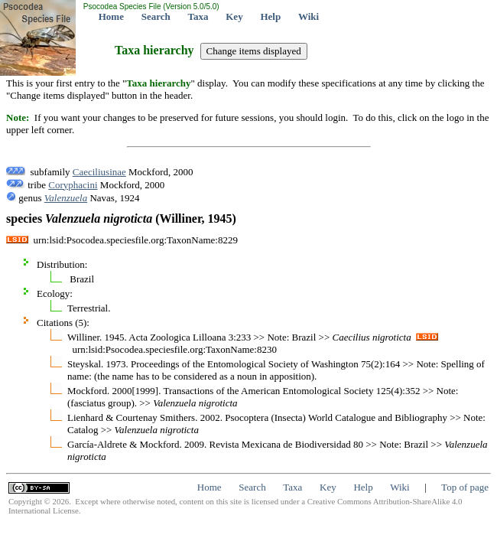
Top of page (465, 487)
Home (111, 16)
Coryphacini (72, 185)
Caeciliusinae (99, 172)
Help (270, 16)
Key (234, 16)
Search (156, 16)
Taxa (198, 16)
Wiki (308, 16)
